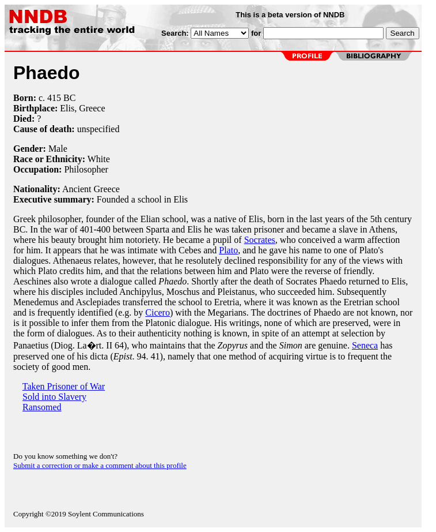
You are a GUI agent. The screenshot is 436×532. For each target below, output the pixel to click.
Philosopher (86, 169)
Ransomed (42, 407)
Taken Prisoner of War (63, 386)
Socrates (259, 240)
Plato (228, 250)
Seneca (365, 345)
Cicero (157, 312)
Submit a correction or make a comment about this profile (100, 465)
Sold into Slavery (54, 397)
